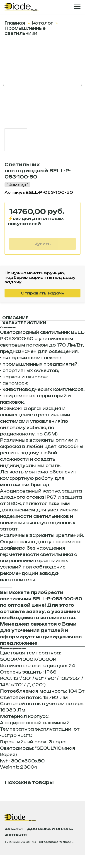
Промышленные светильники (25, 31)
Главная (15, 22)
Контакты (16, 835)
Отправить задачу (42, 293)
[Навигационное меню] (77, 7)
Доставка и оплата (50, 829)
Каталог (42, 22)
